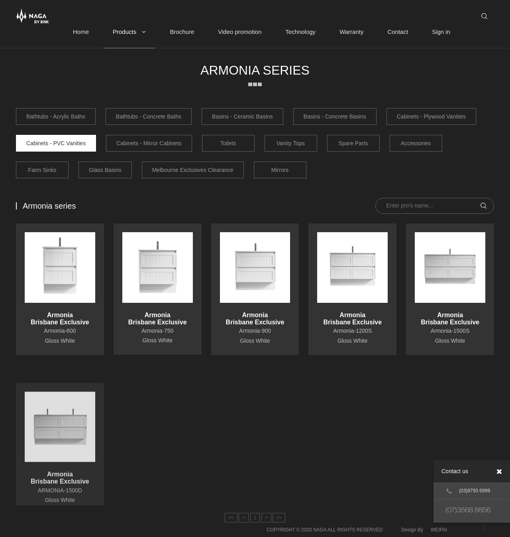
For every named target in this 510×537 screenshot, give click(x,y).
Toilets (228, 143)
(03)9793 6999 (468, 491)
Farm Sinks (42, 170)
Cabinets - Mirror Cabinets (148, 143)
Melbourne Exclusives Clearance (192, 170)
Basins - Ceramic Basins (242, 116)
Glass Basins (105, 170)
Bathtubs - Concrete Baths (148, 116)
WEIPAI (439, 530)
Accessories (416, 143)
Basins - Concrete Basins (335, 116)
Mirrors (280, 170)
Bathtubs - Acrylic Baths (55, 116)
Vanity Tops (291, 143)
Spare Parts (353, 143)
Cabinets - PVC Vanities (56, 143)
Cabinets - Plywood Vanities (431, 116)
